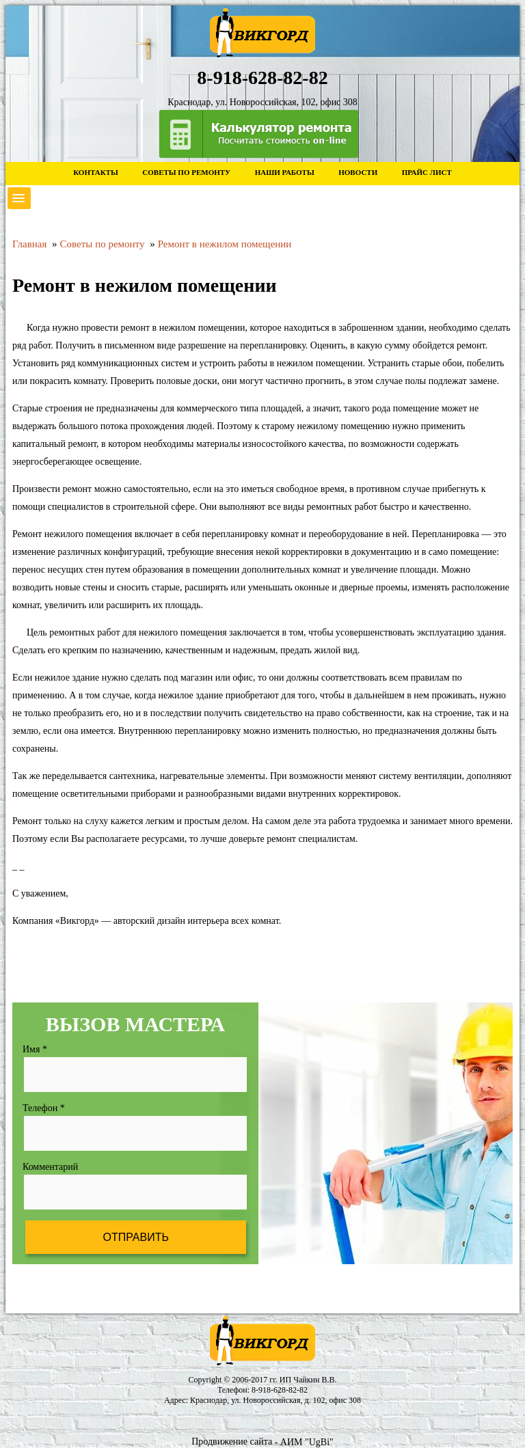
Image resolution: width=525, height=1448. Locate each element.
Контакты (95, 172)
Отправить (135, 1237)
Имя (35, 1049)
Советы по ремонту (186, 172)
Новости (357, 172)
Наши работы (284, 172)
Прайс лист (427, 172)
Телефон (44, 1108)
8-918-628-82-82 (280, 1390)
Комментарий (50, 1167)
